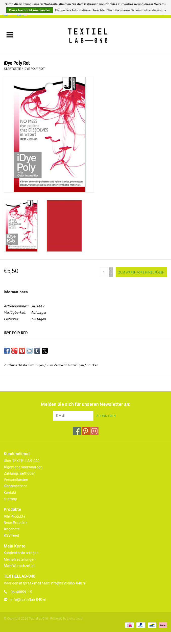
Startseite (12, 69)
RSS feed (11, 535)
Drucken (92, 365)
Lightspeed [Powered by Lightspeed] (74, 618)
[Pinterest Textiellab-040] (86, 431)
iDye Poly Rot (34, 69)
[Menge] (104, 272)
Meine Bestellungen (19, 559)
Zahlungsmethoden (19, 473)
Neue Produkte (16, 523)
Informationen (16, 292)
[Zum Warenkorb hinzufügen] (141, 272)
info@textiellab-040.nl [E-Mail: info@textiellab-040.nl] (28, 600)
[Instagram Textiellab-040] (94, 431)
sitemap (10, 499)
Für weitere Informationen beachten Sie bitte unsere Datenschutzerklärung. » (110, 10)
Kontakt (10, 493)
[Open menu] (10, 35)
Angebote (12, 529)
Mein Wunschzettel (19, 566)
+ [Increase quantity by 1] (111, 270)
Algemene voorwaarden (23, 467)
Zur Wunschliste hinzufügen (24, 365)
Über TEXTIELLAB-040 (21, 461)
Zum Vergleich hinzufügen (65, 365)
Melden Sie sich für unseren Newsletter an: (85, 404)
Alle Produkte (14, 516)
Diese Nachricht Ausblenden (29, 10)
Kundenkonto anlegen (21, 553)
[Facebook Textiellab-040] (77, 431)
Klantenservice (15, 486)
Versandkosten (16, 480)
